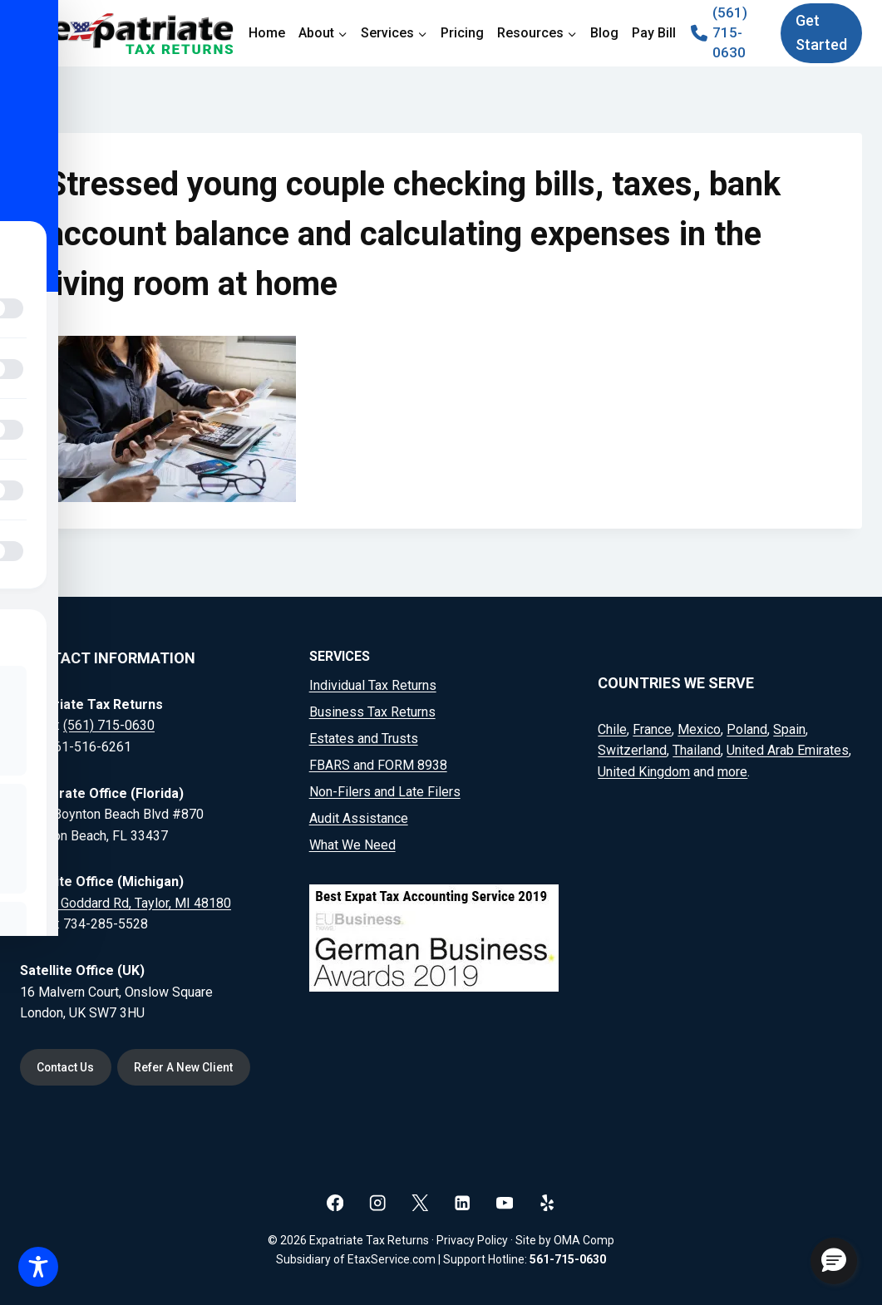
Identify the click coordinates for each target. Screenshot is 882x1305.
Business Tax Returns (372, 712)
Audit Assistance (358, 818)
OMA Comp (584, 1240)
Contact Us (66, 1067)
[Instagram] (378, 1202)
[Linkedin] (463, 1202)
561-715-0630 (568, 1259)
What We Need (352, 845)
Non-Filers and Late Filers (385, 792)
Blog (604, 33)
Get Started (821, 32)
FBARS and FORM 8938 (378, 765)
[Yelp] (547, 1202)
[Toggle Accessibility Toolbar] (38, 1266)
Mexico (699, 728)
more (732, 771)
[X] (420, 1202)
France (652, 728)
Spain (789, 728)
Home (267, 33)
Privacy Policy (472, 1240)
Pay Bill (654, 33)
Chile (612, 728)
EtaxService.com (391, 1259)
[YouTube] (505, 1202)
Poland (747, 728)
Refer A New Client (185, 1067)
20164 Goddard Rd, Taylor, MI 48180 (125, 902)
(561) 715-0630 (109, 725)
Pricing (462, 33)
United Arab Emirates (788, 750)
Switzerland (632, 750)
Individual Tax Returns (372, 685)
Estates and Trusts (363, 738)
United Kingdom (644, 771)
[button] (834, 1261)
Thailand (697, 750)
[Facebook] (335, 1202)
